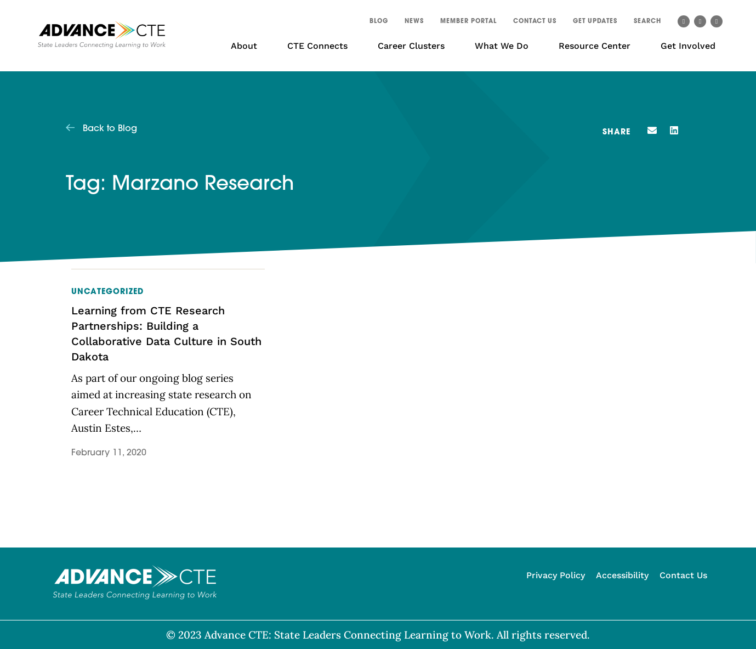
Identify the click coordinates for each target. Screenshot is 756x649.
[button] (647, 23)
